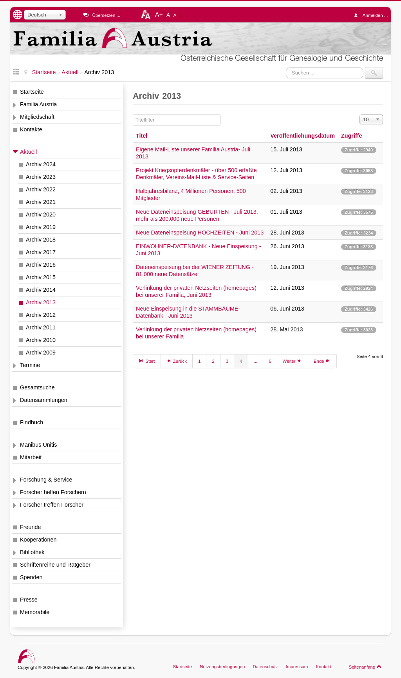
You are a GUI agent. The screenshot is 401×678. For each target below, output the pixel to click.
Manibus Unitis (38, 445)
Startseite (32, 92)
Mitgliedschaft (37, 117)
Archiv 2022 (41, 189)
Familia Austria (38, 104)
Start (147, 361)
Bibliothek (32, 552)
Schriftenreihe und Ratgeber (55, 565)
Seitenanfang (365, 666)
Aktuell (28, 152)
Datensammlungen (43, 400)
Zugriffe (351, 136)
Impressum (296, 666)
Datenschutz (265, 666)
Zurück (176, 361)
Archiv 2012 (41, 315)
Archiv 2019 (41, 227)
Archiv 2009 (41, 352)
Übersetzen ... (106, 15)
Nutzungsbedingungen (222, 666)
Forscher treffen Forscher (51, 505)
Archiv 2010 (41, 340)
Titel (141, 136)
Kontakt (323, 666)
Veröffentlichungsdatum (302, 136)
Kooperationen (38, 539)
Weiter (292, 361)
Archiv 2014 (41, 290)
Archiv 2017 (41, 252)
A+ (159, 14)
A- (175, 15)
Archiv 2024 (41, 164)
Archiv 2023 (41, 177)
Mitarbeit (31, 457)
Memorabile (34, 612)
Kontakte (31, 129)
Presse (29, 599)
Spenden (31, 577)
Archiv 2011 (41, 327)
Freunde (30, 527)
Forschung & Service (46, 479)
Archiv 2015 (41, 277)
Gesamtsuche (37, 387)
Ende (322, 361)
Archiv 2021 (41, 202)
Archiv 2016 (41, 265)
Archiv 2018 (41, 239)
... (256, 361)
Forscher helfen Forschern (53, 492)
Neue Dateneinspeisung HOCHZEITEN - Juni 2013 (200, 232)
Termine (30, 365)
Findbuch (31, 422)
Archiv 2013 (41, 302)
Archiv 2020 (41, 214)
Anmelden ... (373, 15)
